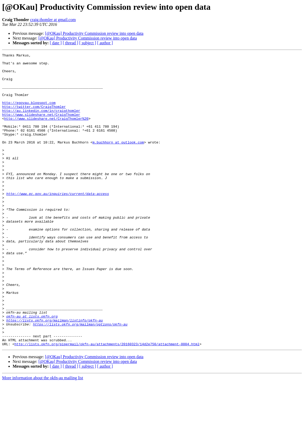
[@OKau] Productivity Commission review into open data (94, 33)
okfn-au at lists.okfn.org (32, 369)
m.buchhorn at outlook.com (118, 160)
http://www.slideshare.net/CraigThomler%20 (46, 132)
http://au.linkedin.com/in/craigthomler (41, 122)
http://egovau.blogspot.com (29, 113)
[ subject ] (87, 43)
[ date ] (56, 43)
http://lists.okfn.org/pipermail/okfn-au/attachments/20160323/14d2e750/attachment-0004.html (106, 402)
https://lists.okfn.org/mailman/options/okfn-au (80, 378)
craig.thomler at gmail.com (53, 19)
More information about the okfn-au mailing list (42, 436)
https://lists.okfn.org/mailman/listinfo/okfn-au (54, 374)
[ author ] (105, 43)
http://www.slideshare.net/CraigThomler (41, 127)
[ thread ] (70, 43)
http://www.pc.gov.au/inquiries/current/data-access (57, 222)
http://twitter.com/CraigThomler (34, 117)
